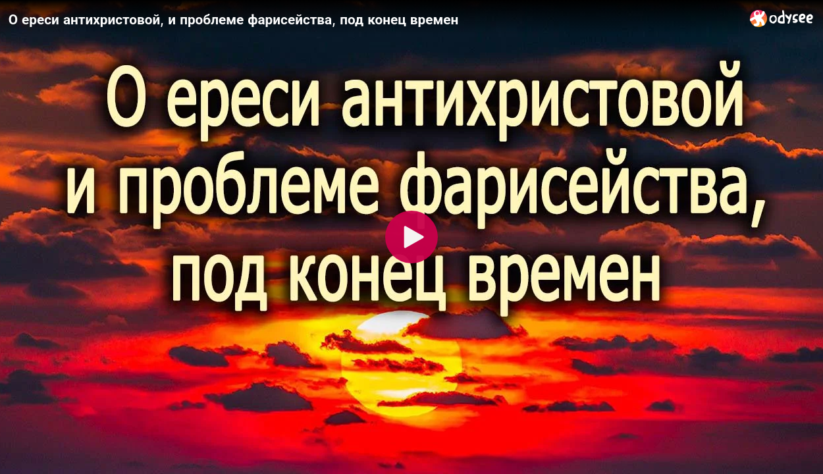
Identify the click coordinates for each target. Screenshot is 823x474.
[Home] (782, 18)
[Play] (411, 237)
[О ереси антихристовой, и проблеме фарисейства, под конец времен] (374, 19)
